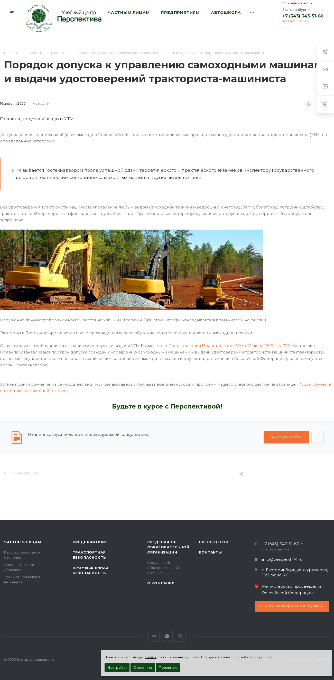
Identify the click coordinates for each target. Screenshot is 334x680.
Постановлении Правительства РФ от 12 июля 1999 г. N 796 (229, 345)
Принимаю (168, 667)
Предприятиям (90, 542)
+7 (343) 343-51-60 (303, 16)
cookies (150, 657)
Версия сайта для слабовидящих (292, 606)
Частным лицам (22, 542)
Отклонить (142, 667)
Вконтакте (154, 636)
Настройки (117, 667)
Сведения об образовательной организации (168, 547)
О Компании (161, 583)
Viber (180, 636)
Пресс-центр (213, 542)
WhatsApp (167, 636)
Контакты (210, 552)
